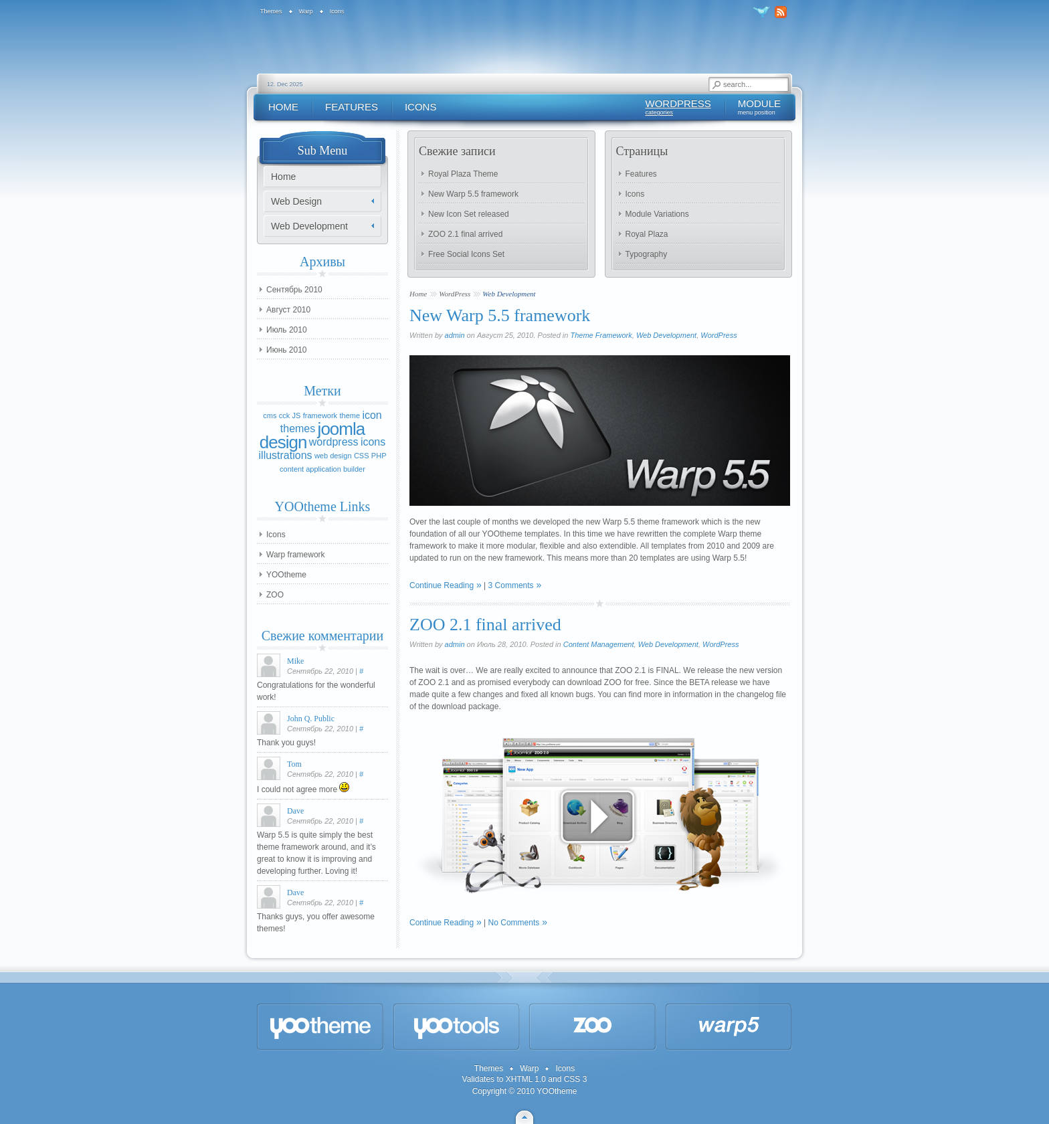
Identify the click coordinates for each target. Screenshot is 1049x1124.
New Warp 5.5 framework (473, 194)
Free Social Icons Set (466, 254)
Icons (635, 194)
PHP (379, 456)
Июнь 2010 (286, 350)
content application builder (322, 469)
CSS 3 (575, 1079)
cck (284, 415)
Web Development (666, 335)
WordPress (454, 294)
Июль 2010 (286, 330)
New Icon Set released (468, 214)
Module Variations (657, 214)
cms (269, 415)
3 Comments (511, 585)
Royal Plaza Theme (463, 174)
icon (371, 415)
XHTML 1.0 (526, 1079)
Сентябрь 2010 (294, 289)
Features (641, 174)
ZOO (275, 594)
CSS (361, 456)
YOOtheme (286, 574)
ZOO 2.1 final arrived (465, 234)
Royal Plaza (647, 234)
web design (333, 456)
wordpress (334, 442)
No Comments (514, 922)
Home (418, 294)
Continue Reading (441, 585)
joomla (341, 429)
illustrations (285, 455)
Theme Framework (601, 335)
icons (373, 442)
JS (296, 415)
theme (349, 415)
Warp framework (295, 554)
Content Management (598, 644)
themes (297, 428)
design (283, 442)
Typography (647, 254)
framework (320, 415)
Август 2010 (288, 309)
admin (455, 335)
